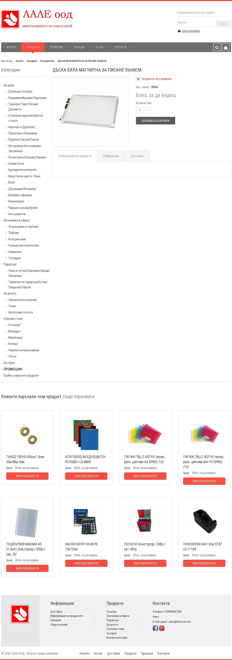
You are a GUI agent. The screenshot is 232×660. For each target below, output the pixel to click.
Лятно (12, 356)
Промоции (56, 47)
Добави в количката (155, 120)
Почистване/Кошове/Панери (27, 157)
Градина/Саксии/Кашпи (23, 139)
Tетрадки (14, 258)
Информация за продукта (75, 156)
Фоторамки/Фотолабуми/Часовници (24, 148)
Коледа (13, 344)
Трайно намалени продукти (21, 375)
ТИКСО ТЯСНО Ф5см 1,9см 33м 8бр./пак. (25, 459)
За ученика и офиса (16, 220)
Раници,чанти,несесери (23, 245)
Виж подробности (27, 476)
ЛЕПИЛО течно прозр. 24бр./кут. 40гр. (144, 546)
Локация (79, 47)
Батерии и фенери (20, 195)
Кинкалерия (16, 201)
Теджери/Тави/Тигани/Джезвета (23, 106)
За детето (9, 293)
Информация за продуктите (66, 616)
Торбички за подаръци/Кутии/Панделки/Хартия (28, 284)
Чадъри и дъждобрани (23, 208)
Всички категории (116, 637)
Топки (12, 306)
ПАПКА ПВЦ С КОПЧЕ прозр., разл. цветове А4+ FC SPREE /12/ (203, 462)
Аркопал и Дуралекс (21, 127)
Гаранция (55, 620)
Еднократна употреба (22, 170)
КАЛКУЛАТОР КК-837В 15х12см (81, 546)
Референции (111, 156)
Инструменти (16, 214)
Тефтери (13, 233)
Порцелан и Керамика (22, 133)
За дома (8, 85)
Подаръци (9, 264)
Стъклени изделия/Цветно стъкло (25, 118)
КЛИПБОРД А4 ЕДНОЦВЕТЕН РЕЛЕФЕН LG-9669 (85, 459)
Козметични (16, 163)
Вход (223, 24)
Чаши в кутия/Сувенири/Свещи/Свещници (29, 273)
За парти (9, 363)
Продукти (33, 47)
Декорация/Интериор (22, 189)
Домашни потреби (20, 91)
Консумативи (47, 60)
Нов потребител (189, 30)
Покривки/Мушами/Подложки (27, 98)
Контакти (120, 47)
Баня (11, 182)
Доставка (137, 156)
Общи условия (58, 624)
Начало (11, 47)
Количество (143, 103)
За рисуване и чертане (23, 226)
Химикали (14, 252)
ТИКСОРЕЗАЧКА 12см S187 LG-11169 (202, 546)
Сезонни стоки (13, 319)
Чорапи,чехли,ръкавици (23, 350)
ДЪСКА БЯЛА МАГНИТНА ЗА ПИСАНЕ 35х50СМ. (82, 60)
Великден (14, 331)
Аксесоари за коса (20, 312)
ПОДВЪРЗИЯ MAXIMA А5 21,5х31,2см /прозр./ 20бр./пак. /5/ (25, 549)
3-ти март (14, 325)
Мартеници (15, 337)
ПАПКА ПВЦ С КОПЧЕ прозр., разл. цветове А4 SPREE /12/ (144, 459)
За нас (99, 47)
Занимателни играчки (22, 300)
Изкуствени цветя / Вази (24, 176)
